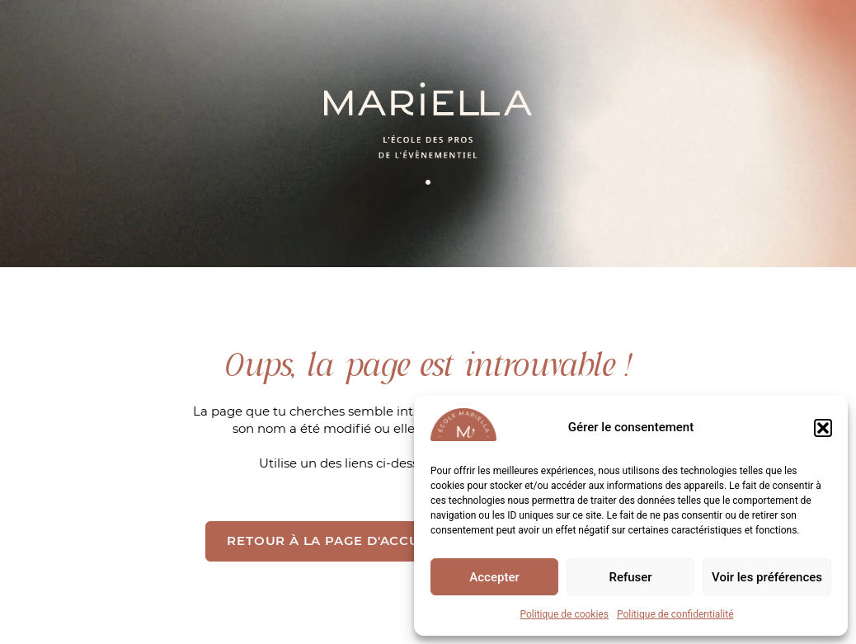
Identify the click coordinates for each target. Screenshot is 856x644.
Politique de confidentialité (675, 614)
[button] (823, 428)
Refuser (630, 577)
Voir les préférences (767, 577)
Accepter (494, 577)
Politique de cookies (564, 614)
